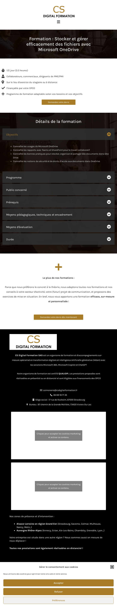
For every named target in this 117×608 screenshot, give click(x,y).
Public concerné (16, 190)
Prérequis (12, 202)
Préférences (58, 600)
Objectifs (12, 134)
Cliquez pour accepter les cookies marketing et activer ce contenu (59, 435)
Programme (13, 177)
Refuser (58, 591)
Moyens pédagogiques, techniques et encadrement (39, 214)
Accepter (58, 583)
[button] (112, 567)
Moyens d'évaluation (19, 227)
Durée (10, 239)
